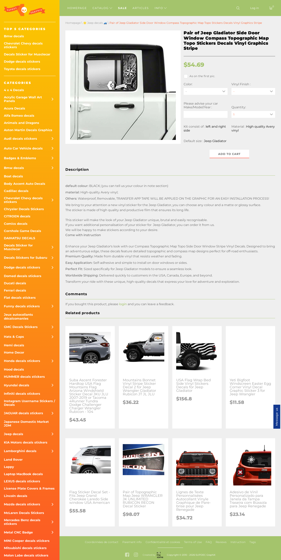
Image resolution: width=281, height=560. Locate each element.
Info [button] (161, 8)
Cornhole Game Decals (22, 231)
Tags (252, 542)
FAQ (209, 542)
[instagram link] (136, 555)
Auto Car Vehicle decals (23, 148)
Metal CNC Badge (18, 532)
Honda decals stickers (22, 361)
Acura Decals (14, 108)
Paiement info (132, 542)
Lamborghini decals (20, 451)
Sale (122, 8)
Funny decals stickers (22, 306)
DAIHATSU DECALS (19, 238)
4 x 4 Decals (14, 90)
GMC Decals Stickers (21, 327)
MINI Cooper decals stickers (27, 541)
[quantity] (253, 114)
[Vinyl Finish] (253, 91)
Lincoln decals (15, 496)
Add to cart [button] (229, 154)
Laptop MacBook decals (23, 474)
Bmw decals (14, 36)
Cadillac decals (16, 191)
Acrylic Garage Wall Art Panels (23, 99)
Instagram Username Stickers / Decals (29, 403)
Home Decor (14, 352)
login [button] (123, 304)
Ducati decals (15, 283)
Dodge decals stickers (22, 61)
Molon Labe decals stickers (26, 555)
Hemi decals (14, 345)
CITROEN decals (17, 216)
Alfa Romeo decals (19, 115)
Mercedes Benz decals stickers (22, 522)
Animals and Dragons (21, 123)
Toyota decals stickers (22, 69)
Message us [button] (276, 417)
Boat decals (13, 176)
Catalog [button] (102, 8)
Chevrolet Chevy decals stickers (23, 45)
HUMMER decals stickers (24, 377)
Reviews (221, 542)
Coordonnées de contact (101, 542)
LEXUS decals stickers (22, 481)
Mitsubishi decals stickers (25, 548)
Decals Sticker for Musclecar (27, 54)
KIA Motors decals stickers (25, 442)
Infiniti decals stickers (22, 394)
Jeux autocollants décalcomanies (18, 316)
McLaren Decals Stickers (24, 513)
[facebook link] (127, 555)
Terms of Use (193, 542)
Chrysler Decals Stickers (24, 209)
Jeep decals (13, 434)
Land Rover (13, 459)
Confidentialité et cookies (163, 542)
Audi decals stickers (20, 138)
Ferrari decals (15, 290)
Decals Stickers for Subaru (25, 258)
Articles (140, 8)
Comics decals (16, 224)
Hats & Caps (14, 337)
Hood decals (14, 369)
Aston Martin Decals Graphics (28, 130)
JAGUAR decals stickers (23, 413)
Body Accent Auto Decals (24, 184)
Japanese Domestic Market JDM (26, 423)
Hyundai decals (16, 385)
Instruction (237, 542)
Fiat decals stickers (20, 298)
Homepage (77, 8)
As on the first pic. (199, 76)
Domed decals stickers (22, 276)
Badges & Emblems (20, 158)
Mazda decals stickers (22, 504)
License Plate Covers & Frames (29, 488)
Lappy (9, 467)
